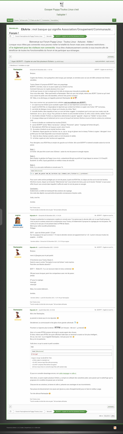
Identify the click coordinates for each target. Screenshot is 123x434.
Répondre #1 (33, 215)
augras (18, 215)
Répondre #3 (33, 310)
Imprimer (111, 56)
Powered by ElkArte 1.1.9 (13, 427)
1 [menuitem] (10, 57)
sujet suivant (110, 61)
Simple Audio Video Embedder (61, 432)
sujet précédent (100, 61)
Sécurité (48, 36)
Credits (22, 427)
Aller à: (101, 416)
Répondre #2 (33, 247)
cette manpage (64, 373)
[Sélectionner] (38, 171)
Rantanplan (17, 69)
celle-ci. (73, 373)
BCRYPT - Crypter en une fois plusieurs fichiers (70, 36)
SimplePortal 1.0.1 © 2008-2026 (32, 427)
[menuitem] (110, 56)
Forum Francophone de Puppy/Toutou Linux (28, 36)
